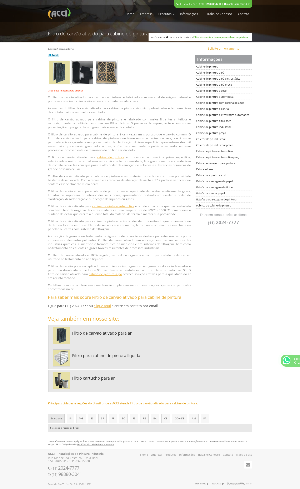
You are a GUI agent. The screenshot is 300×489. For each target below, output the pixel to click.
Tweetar (53, 55)
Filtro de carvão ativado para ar (102, 333)
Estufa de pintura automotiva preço (218, 157)
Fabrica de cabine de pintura (213, 205)
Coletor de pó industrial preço (214, 145)
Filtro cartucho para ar (93, 378)
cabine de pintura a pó (105, 274)
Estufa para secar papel (210, 193)
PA (204, 418)
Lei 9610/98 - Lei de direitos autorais (95, 444)
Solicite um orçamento (223, 48)
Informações (190, 14)
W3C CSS (218, 483)
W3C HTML (201, 483)
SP (102, 418)
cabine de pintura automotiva (113, 206)
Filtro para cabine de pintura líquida (106, 355)
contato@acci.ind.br (237, 4)
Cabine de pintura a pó (210, 72)
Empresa (146, 14)
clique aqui (102, 306)
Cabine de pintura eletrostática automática (222, 115)
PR (112, 418)
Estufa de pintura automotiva (214, 151)
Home (129, 14)
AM (194, 418)
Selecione (56, 418)
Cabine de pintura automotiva (215, 97)
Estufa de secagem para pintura (215, 163)
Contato (243, 14)
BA (155, 418)
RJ (70, 418)
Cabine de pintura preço (211, 133)
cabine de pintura (110, 157)
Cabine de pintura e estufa (212, 109)
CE (165, 418)
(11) (210, 4)
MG (81, 418)
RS (133, 418)
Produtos (166, 14)
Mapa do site (244, 454)
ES (92, 418)
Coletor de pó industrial (210, 139)
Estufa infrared (205, 169)
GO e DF (179, 418)
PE (144, 418)
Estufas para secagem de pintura (216, 199)
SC (123, 418)
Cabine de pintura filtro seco (213, 121)
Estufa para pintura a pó (211, 175)
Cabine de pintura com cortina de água (220, 103)
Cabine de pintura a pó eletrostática (218, 78)
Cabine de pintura (207, 66)
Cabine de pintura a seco (211, 91)
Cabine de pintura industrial (213, 127)
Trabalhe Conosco (219, 14)
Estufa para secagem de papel (214, 181)
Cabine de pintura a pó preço (214, 84)
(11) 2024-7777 (186, 4)
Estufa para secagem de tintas (214, 187)
